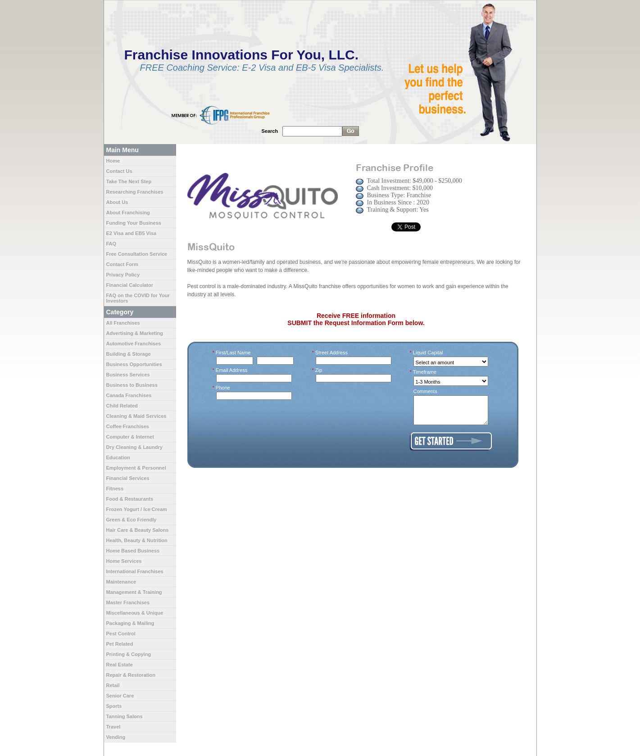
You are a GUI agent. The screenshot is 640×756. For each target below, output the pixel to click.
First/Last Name (233, 352)
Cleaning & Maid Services (136, 416)
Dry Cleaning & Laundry (134, 447)
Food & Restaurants (130, 499)
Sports (114, 706)
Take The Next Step (129, 181)
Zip (319, 370)
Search (270, 131)
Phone (223, 387)
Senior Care (120, 695)
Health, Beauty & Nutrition (137, 540)
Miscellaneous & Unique (134, 613)
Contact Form (122, 264)
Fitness (115, 488)
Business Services (128, 374)
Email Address (232, 370)
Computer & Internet (130, 436)
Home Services (124, 561)
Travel (113, 726)
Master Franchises (128, 602)
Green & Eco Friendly (131, 519)
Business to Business (132, 385)
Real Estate (119, 664)
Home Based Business (133, 550)
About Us (117, 202)
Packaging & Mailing (130, 623)
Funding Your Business (133, 223)
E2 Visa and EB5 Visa (131, 233)
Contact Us (119, 171)
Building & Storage (128, 354)
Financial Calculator (130, 285)
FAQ (111, 243)
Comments (425, 391)
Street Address (332, 352)
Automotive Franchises (133, 343)
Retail (113, 685)
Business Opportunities (134, 364)
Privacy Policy (123, 274)
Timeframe (424, 372)
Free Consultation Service (137, 254)
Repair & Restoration (130, 675)
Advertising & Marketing (134, 333)
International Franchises (134, 571)
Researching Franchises (134, 192)
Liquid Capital (428, 352)
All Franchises (123, 323)
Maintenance (121, 581)
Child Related (122, 405)
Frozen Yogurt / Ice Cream (136, 509)
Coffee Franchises (127, 426)
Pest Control (121, 633)
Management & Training (134, 592)
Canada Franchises (129, 395)
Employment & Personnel (136, 468)
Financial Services (128, 478)
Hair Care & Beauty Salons (137, 530)
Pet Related (119, 644)
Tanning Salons (124, 716)
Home (113, 160)
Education (118, 457)
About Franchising (128, 212)
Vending (116, 737)
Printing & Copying (128, 654)
